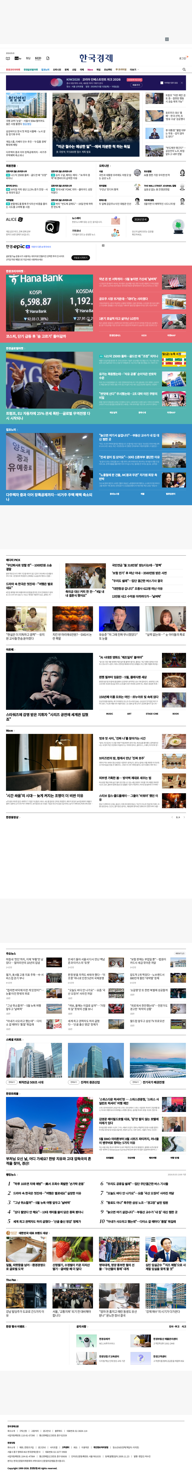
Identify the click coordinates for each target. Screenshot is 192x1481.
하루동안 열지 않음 (171, 82)
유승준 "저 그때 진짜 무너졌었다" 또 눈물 (118, 636)
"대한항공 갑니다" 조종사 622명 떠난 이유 (137, 588)
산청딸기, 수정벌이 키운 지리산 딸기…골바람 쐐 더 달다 (71, 1267)
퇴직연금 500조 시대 (24, 1082)
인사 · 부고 (174, 1326)
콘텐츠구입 (29, 1447)
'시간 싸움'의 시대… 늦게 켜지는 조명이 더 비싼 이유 (44, 795)
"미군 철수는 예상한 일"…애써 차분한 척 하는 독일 (93, 146)
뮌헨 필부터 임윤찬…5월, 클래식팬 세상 (123, 677)
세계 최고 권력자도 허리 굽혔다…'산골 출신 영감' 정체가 (83, 1022)
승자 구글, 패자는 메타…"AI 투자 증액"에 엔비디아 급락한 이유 (70, 176)
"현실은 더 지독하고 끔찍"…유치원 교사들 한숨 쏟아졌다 (25, 636)
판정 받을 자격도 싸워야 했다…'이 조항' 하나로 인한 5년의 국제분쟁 (86, 976)
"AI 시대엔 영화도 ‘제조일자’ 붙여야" (121, 657)
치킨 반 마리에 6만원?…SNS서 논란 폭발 (72, 636)
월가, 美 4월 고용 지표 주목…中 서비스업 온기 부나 (25, 976)
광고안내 (47, 1430)
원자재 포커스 (12, 185)
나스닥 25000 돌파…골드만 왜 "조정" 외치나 (26, 176)
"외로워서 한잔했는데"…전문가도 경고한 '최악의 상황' (149, 1007)
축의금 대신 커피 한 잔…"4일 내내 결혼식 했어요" (84, 593)
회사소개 (11, 1430)
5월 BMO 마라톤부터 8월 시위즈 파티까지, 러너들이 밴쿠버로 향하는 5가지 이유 (129, 1141)
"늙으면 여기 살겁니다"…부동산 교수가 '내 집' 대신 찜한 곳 (141, 1212)
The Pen (11, 1280)
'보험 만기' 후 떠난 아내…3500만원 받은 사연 (139, 573)
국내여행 (131, 1157)
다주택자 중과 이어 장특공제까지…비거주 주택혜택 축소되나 (26, 153)
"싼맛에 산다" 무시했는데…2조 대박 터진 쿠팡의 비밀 (128, 396)
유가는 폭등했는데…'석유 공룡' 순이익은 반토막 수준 (127, 376)
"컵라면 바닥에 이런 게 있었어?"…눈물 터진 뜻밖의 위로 (25, 992)
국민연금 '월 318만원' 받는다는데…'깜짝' (137, 565)
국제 (82, 69)
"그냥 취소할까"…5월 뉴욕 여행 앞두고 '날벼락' (23, 1007)
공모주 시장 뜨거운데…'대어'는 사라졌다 (123, 299)
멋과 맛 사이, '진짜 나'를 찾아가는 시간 (122, 738)
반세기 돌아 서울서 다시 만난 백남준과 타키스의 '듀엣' (86, 961)
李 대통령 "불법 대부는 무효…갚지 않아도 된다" (176, 133)
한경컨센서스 (114, 335)
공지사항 (81, 1326)
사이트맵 (53, 1447)
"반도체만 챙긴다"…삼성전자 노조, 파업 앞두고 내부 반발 (176, 151)
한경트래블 (12, 1093)
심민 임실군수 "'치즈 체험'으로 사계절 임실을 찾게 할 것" (166, 1267)
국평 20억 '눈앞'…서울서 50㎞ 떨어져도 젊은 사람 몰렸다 (25, 122)
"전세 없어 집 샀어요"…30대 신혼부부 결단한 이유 (129, 457)
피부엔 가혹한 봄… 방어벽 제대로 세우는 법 (125, 778)
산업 (74, 69)
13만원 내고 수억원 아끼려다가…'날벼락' (136, 596)
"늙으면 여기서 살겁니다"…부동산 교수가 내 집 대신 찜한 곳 (129, 437)
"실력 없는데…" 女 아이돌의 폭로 (165, 634)
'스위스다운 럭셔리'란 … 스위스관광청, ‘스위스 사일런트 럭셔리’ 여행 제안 (129, 1101)
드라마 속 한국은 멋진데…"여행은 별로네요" (29, 586)
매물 (142, 493)
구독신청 (23, 1430)
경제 (66, 69)
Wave (90, 69)
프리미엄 (122, 69)
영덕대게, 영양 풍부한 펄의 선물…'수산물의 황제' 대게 (116, 1267)
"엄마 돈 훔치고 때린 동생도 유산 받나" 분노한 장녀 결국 (118, 1313)
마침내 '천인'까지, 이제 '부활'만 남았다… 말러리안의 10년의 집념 (24, 961)
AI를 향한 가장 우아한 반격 (157, 175)
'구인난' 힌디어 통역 (108, 189)
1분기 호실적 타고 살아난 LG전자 (118, 319)
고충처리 (35, 1430)
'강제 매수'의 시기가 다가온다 (163, 1311)
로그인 (182, 58)
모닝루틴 (108, 69)
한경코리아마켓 (13, 69)
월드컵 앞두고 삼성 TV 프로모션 (147, 1021)
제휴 (21, 1447)
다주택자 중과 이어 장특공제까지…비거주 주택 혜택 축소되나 (49, 497)
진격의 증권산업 (84, 1082)
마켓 (171, 335)
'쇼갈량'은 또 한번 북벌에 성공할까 (149, 990)
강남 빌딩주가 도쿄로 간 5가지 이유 (25, 1313)
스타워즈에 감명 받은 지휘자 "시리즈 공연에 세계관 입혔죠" (47, 716)
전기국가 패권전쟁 (147, 1082)
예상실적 (113, 412)
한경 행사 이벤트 (15, 1326)
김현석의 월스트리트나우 (16, 171)
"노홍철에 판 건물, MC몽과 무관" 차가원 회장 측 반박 (128, 477)
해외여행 (152, 1157)
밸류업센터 (170, 493)
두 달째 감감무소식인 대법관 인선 (115, 203)
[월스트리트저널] (28, 58)
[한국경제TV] (18, 58)
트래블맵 (110, 1157)
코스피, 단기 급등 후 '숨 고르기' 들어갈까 (36, 336)
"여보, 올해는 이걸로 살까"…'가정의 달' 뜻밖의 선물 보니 (86, 1007)
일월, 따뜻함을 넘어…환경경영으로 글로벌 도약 (25, 1267)
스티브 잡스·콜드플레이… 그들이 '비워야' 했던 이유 (128, 798)
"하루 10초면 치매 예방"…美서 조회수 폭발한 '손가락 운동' (48, 1184)
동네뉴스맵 (114, 493)
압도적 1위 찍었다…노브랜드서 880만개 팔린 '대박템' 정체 (147, 976)
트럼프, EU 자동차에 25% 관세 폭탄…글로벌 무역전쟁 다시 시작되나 (48, 415)
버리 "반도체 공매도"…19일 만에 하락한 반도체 (72, 205)
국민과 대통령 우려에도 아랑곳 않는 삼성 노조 (115, 176)
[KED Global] (38, 58)
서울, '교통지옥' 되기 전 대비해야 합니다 (71, 1313)
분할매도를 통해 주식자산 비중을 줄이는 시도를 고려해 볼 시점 (26, 205)
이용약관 (85, 1447)
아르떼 (9, 649)
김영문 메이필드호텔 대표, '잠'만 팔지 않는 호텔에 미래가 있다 (128, 1121)
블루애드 (58, 1430)
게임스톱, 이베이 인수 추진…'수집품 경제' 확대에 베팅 (26, 143)
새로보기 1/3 (180, 953)
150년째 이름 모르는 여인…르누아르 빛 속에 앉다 (128, 697)
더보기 (133, 69)
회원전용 (11, 166)
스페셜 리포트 (13, 1039)
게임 (98, 69)
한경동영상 (12, 817)
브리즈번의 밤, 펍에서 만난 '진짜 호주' (122, 758)
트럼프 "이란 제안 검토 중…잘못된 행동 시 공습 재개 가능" (176, 98)
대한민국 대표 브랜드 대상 (33, 1233)
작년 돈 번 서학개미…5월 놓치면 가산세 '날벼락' (128, 279)
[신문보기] (8, 58)
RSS (75, 1447)
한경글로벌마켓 (31, 69)
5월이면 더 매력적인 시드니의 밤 (159, 203)
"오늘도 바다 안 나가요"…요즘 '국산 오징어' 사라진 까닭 (86, 992)
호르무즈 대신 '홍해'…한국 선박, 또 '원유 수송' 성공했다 (175, 116)
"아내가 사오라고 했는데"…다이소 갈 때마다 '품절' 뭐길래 (24, 1022)
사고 (184, 1326)
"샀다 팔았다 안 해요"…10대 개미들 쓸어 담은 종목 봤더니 (48, 1212)
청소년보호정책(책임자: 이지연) (126, 1447)
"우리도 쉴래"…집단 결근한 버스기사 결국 (137, 581)
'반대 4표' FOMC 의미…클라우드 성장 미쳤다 (71, 191)
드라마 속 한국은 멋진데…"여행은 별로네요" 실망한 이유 (47, 1193)
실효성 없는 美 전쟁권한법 (156, 189)
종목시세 (142, 412)
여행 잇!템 (174, 1157)
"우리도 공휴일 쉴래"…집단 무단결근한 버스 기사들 (137, 1184)
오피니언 (57, 69)
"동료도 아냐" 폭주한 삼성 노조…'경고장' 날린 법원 (137, 1202)
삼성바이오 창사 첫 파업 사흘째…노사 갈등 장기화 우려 (25, 132)
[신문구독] (48, 58)
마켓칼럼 (10, 200)
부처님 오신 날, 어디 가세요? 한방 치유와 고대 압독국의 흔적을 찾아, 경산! (48, 1161)
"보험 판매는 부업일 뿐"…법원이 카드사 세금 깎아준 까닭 (148, 961)
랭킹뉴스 (11, 1175)
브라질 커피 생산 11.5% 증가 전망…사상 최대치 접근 (27, 191)
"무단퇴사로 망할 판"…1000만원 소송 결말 (29, 567)
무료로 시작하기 (80, 257)
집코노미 (45, 69)
